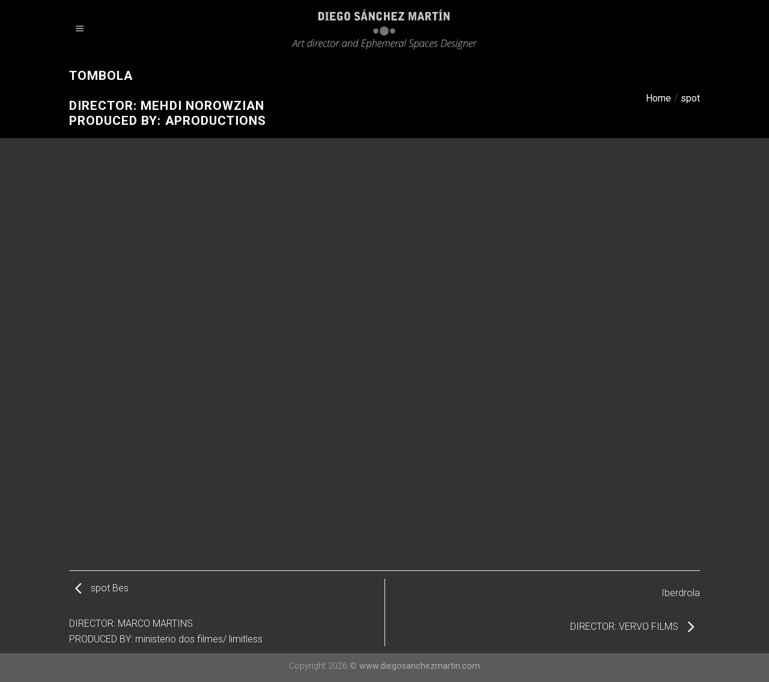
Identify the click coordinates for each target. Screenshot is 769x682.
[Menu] (80, 30)
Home (658, 98)
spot (690, 98)
